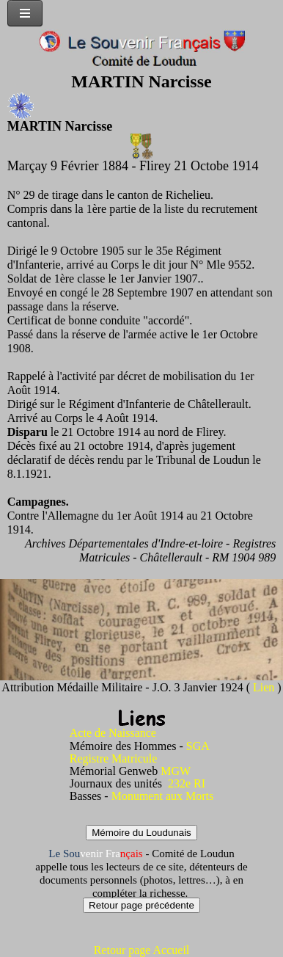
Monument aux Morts (162, 796)
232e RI (186, 783)
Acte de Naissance (113, 733)
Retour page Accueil (142, 950)
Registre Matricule (114, 758)
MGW (176, 771)
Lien (265, 687)
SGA (198, 746)
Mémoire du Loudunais (141, 832)
